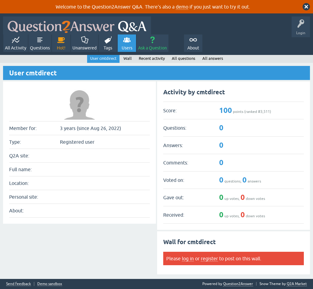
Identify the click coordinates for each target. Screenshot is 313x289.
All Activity (15, 47)
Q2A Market (297, 284)
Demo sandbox (49, 284)
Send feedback (18, 284)
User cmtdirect (103, 58)
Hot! (61, 47)
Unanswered (84, 47)
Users (127, 47)
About (193, 47)
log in (188, 258)
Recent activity (152, 58)
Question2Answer (238, 284)
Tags (108, 47)
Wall (127, 58)
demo (182, 6)
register (209, 258)
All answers (212, 58)
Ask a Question (152, 47)
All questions (183, 58)
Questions (40, 47)
